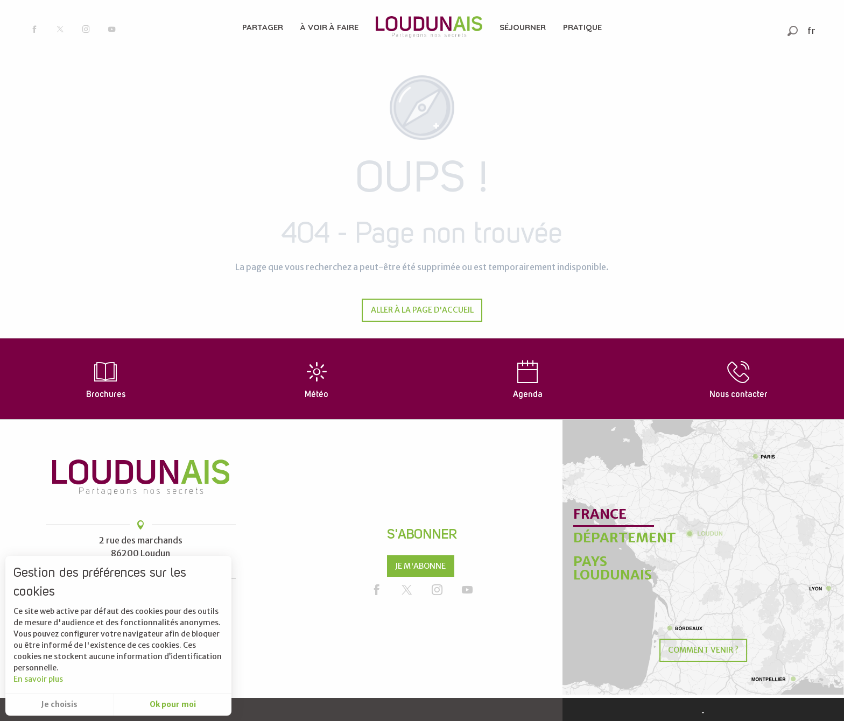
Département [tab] (613, 537)
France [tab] (600, 513)
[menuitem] (263, 27)
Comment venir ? (703, 650)
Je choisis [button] (59, 704)
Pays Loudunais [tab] (612, 568)
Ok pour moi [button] (173, 704)
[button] (792, 31)
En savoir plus (38, 679)
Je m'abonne (420, 566)
